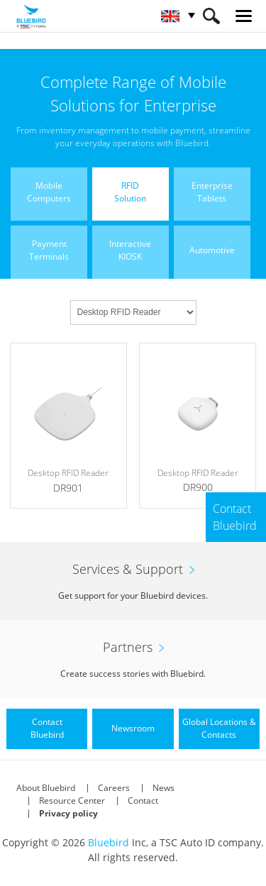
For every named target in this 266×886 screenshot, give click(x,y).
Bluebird (108, 842)
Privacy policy (68, 813)
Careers (114, 788)
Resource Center (72, 800)
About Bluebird (45, 788)
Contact (143, 800)
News (163, 788)
